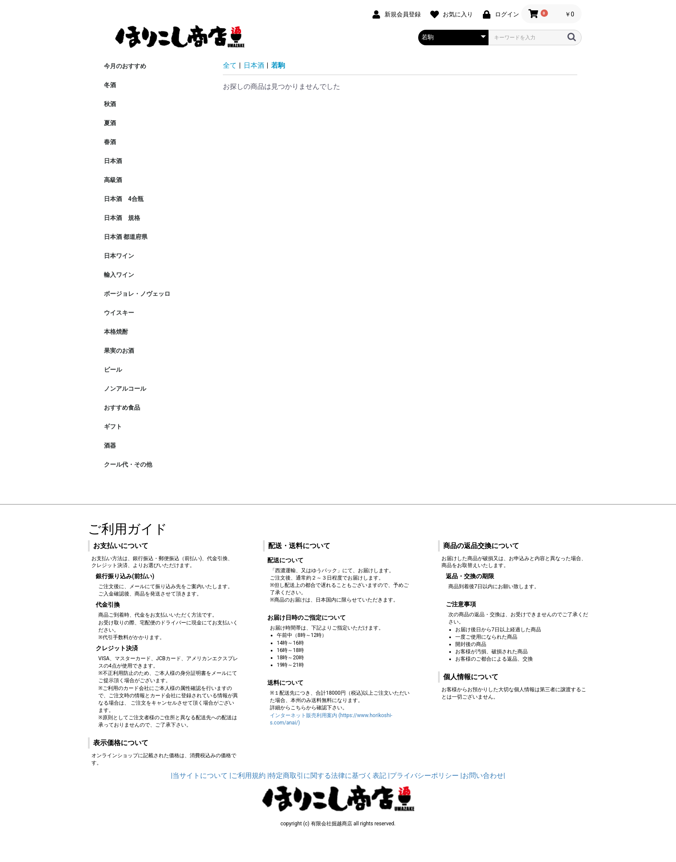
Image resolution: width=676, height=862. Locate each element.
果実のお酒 (119, 350)
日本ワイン (119, 255)
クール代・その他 (128, 464)
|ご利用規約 (247, 775)
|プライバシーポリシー (423, 775)
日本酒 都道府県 (125, 236)
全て (230, 65)
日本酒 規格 (122, 217)
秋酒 (110, 103)
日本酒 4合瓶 (124, 198)
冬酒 (110, 84)
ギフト (113, 426)
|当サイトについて (199, 775)
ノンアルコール (125, 388)
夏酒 (110, 122)
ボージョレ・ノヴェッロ (137, 293)
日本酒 (113, 160)
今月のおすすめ (125, 66)
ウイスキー (119, 312)
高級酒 (113, 179)
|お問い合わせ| (482, 775)
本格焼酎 (116, 331)
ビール (113, 369)
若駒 (278, 65)
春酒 (110, 141)
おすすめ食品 (122, 407)
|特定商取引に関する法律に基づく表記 (326, 775)
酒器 (110, 445)
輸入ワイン (119, 274)
